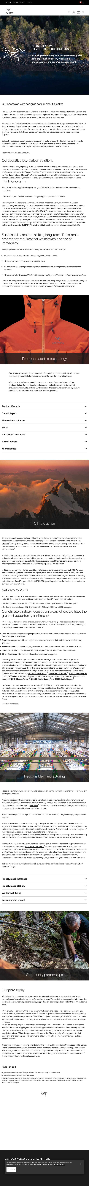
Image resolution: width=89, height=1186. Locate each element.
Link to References (10, 703)
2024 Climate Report (58, 673)
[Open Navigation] (83, 12)
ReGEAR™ (41, 211)
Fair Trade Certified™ (34, 846)
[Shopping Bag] (78, 12)
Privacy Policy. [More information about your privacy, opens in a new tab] (59, 1164)
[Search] (69, 12)
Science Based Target (18, 175)
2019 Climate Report (20, 679)
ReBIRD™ (25, 225)
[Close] (80, 1164)
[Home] (9, 11)
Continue (11, 1169)
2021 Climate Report (63, 679)
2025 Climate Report (37, 673)
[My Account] (73, 12)
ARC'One (34, 805)
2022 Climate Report (17, 676)
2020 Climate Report (40, 679)
